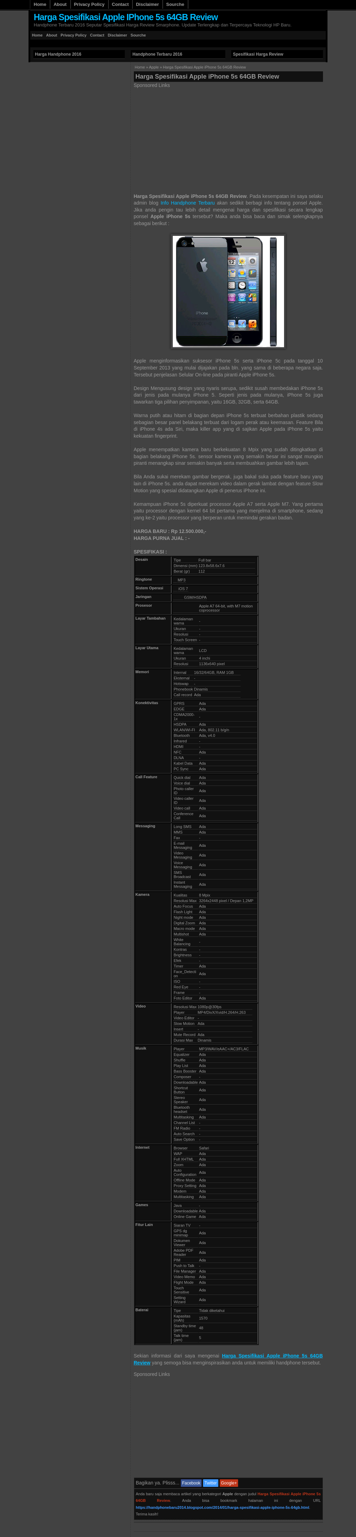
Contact (120, 4)
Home (40, 4)
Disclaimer (147, 4)
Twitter (210, 1483)
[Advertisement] (156, 43)
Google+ (229, 1483)
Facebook (191, 1483)
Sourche (175, 4)
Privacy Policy (89, 4)
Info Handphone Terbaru (188, 203)
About (60, 4)
